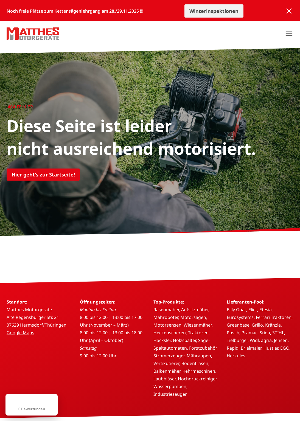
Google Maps (20, 333)
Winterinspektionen (214, 11)
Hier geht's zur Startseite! (43, 174)
